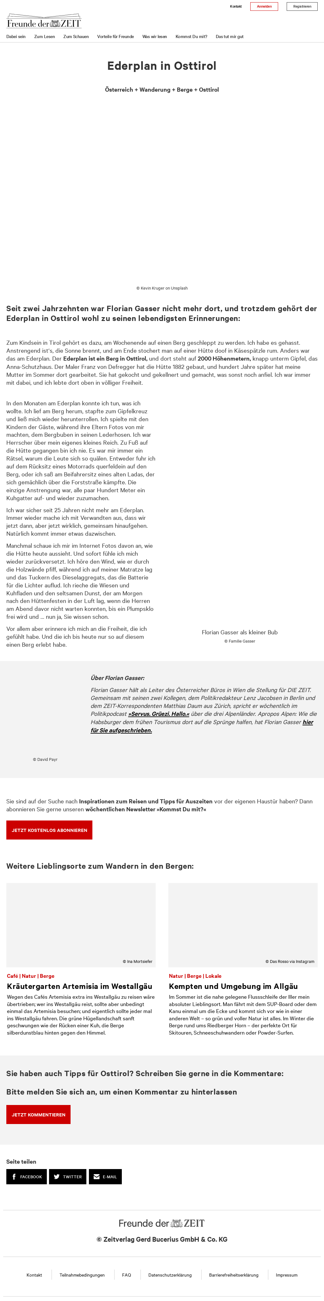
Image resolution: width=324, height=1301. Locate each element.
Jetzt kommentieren (38, 1114)
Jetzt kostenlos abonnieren (49, 830)
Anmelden (264, 6)
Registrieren (302, 6)
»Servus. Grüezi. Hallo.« (158, 713)
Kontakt (235, 6)
